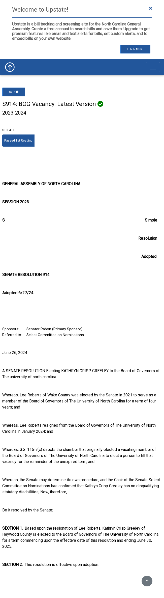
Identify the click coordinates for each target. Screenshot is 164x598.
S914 (13, 92)
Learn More (135, 49)
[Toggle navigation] (153, 67)
